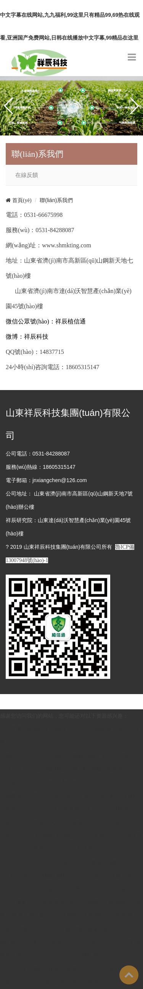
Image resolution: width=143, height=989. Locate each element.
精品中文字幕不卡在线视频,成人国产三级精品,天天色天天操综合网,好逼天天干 (70, 822)
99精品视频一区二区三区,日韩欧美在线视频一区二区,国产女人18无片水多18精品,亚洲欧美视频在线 (71, 955)
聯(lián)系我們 (56, 200)
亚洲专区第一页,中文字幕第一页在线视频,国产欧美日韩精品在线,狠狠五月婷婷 (71, 902)
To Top (128, 974)
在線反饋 (26, 175)
